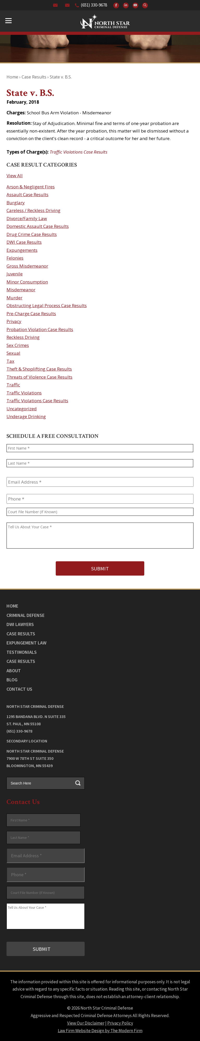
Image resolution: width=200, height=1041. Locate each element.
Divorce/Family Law (27, 218)
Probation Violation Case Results (40, 329)
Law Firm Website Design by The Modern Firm (100, 1030)
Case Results (21, 633)
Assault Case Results (27, 194)
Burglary (16, 203)
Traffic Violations (24, 393)
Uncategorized (22, 409)
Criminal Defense (26, 615)
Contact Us (19, 689)
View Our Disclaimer (85, 1023)
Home (12, 606)
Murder (14, 298)
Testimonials (22, 652)
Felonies (15, 258)
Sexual (13, 353)
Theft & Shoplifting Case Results (39, 369)
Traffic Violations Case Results (78, 152)
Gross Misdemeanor (27, 266)
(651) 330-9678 (94, 5)
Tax (10, 361)
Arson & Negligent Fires (31, 187)
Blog (12, 680)
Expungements (22, 250)
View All (15, 176)
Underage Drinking (26, 416)
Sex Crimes (18, 345)
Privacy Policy (120, 1023)
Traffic (13, 385)
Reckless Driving (23, 337)
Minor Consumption (27, 282)
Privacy (14, 321)
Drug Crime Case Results (32, 234)
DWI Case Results (24, 242)
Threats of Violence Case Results (39, 377)
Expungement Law (26, 643)
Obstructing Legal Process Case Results (47, 305)
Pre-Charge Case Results (31, 314)
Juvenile (15, 274)
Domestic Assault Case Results (38, 226)
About (14, 670)
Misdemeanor (21, 290)
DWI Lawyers (20, 624)
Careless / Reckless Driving (33, 210)
